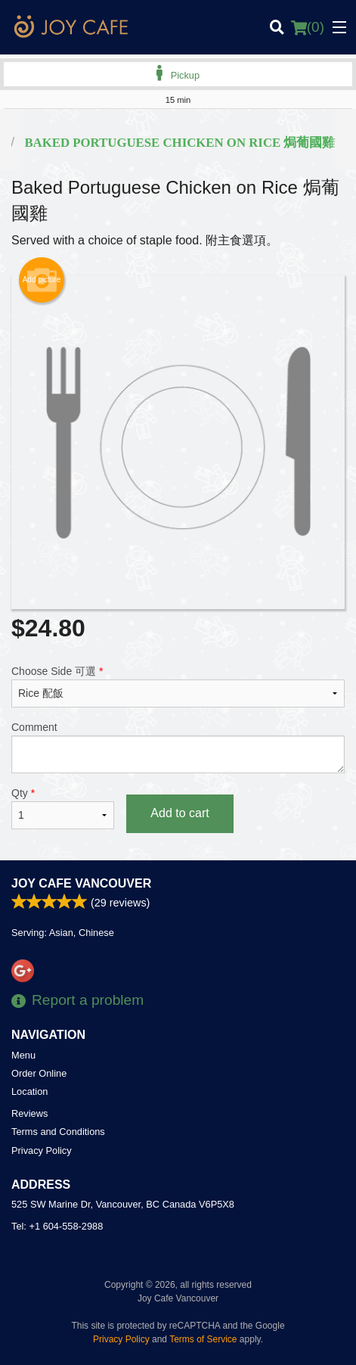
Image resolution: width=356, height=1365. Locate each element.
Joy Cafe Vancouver (81, 883)
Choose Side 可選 (178, 686)
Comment (178, 747)
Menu (23, 1055)
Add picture (42, 280)
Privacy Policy (41, 1150)
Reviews (29, 1113)
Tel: (57, 1226)
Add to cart (179, 813)
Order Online (39, 1073)
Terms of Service (203, 1339)
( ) (307, 27)
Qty (62, 808)
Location (29, 1091)
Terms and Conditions (58, 1131)
